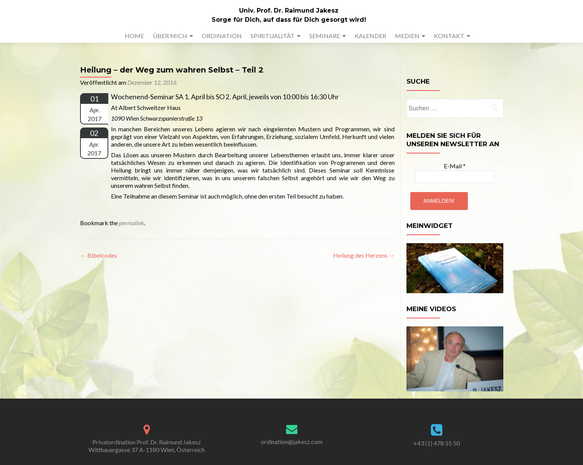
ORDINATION (222, 35)
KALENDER (370, 35)
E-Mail (455, 166)
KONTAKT (449, 35)
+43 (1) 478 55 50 (436, 443)
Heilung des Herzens (364, 255)
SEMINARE (324, 35)
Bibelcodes (98, 255)
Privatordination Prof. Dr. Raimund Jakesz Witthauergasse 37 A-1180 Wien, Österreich (146, 445)
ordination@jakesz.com (292, 441)
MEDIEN (407, 35)
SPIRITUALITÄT (273, 35)
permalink (131, 222)
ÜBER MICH (170, 35)
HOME (134, 35)
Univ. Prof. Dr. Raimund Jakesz (289, 10)
